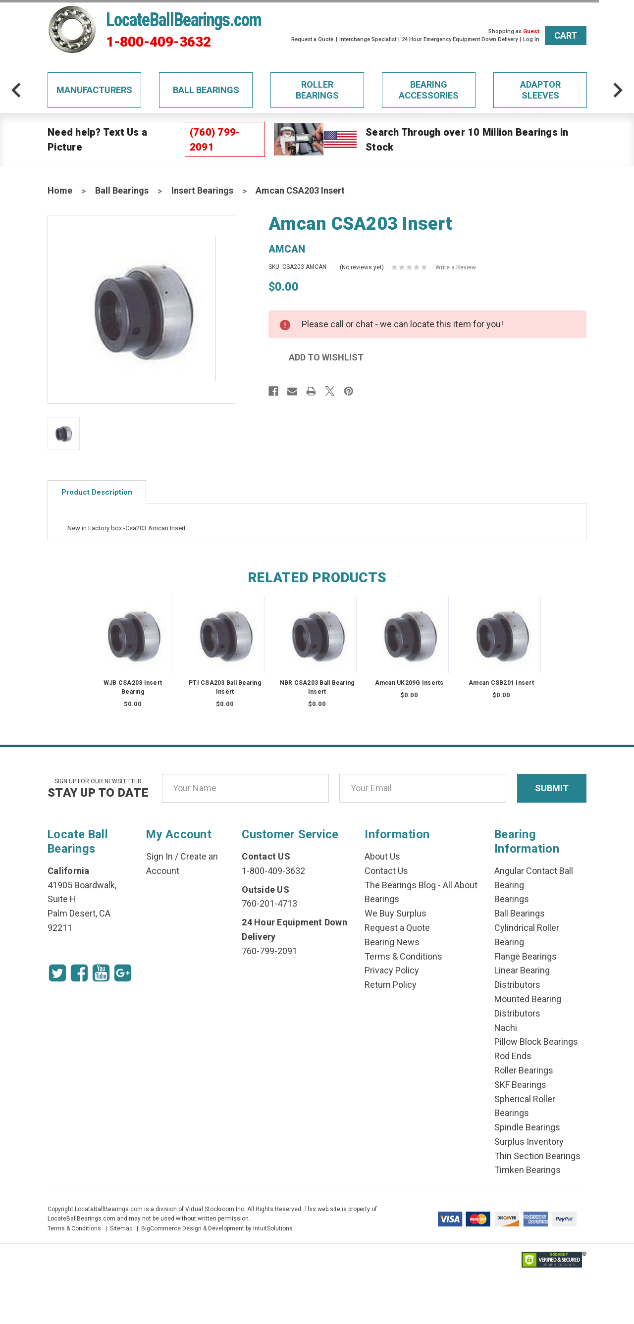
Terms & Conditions (403, 956)
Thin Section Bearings (537, 1156)
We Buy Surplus (395, 913)
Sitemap (121, 1228)
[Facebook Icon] (79, 973)
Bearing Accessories (429, 90)
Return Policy (391, 984)
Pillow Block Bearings (536, 1041)
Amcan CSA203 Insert (300, 190)
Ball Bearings (206, 90)
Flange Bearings (525, 956)
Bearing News (392, 942)
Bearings (511, 899)
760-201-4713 (269, 903)
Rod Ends (512, 1056)
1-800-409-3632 (158, 42)
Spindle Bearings (527, 1127)
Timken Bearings (527, 1170)
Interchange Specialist (367, 39)
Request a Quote (312, 39)
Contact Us (386, 871)
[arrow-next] (618, 90)
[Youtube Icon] (101, 973)
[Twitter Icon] (57, 973)
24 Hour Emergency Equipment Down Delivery (460, 39)
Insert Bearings (202, 190)
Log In (531, 39)
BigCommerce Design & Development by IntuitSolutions (217, 1228)
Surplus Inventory (529, 1141)
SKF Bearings (520, 1084)
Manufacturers (94, 90)
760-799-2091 (269, 951)
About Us (382, 856)
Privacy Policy (392, 970)
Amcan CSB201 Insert (501, 682)
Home (60, 190)
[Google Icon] (123, 973)
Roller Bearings (317, 90)
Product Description (96, 492)
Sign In (159, 856)
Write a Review (455, 267)
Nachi (505, 1027)
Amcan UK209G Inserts (409, 682)
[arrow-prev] (16, 90)
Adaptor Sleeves (540, 90)
